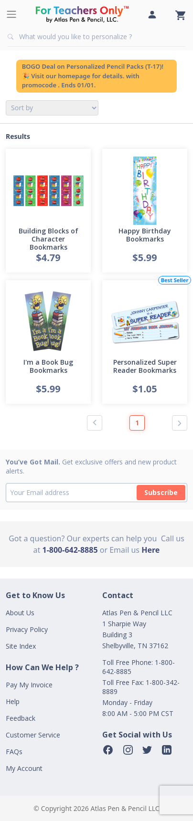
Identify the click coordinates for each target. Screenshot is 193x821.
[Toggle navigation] (11, 14)
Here (150, 550)
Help (13, 701)
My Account (24, 768)
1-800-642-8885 (70, 550)
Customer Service (33, 734)
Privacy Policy (27, 629)
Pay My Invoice (29, 684)
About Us (20, 612)
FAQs (14, 751)
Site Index (21, 646)
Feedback (20, 718)
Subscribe (161, 492)
